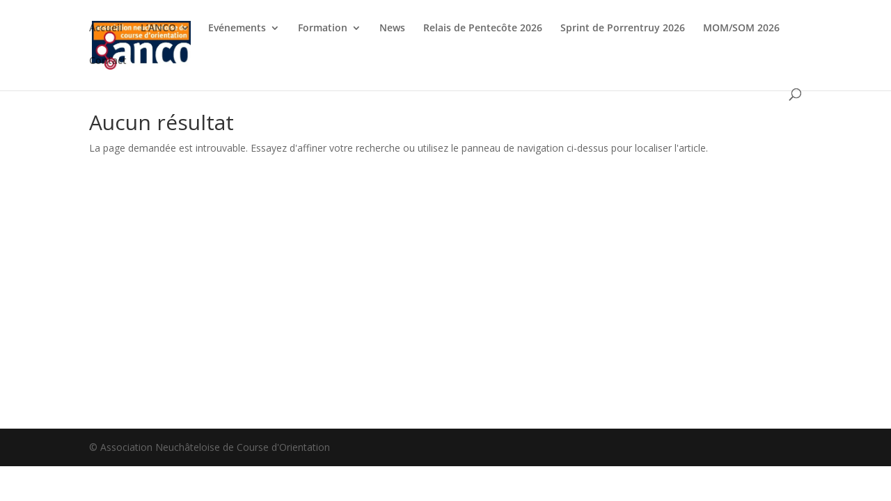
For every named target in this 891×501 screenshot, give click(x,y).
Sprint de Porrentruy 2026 (622, 28)
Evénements (237, 28)
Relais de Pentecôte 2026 (482, 28)
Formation (322, 28)
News (392, 28)
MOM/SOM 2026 (741, 28)
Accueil (106, 28)
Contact (108, 61)
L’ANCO (158, 28)
